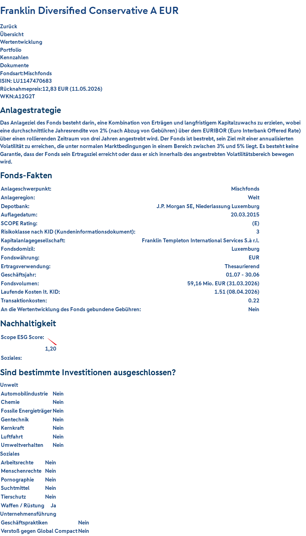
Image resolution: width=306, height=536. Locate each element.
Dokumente (14, 65)
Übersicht (12, 34)
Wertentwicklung (21, 42)
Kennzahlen (14, 57)
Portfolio (11, 50)
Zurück (8, 26)
